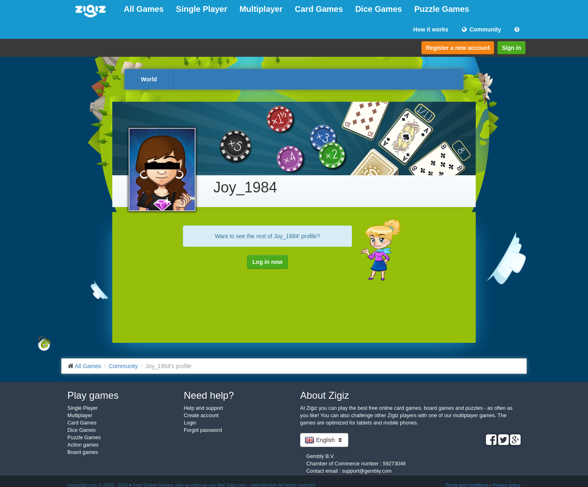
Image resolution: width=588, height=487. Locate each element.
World (149, 79)
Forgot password (203, 430)
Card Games (319, 8)
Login (190, 423)
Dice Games (378, 8)
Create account (201, 415)
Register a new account (458, 48)
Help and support (203, 408)
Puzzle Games (441, 8)
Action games (82, 445)
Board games (82, 452)
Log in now (267, 262)
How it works (430, 29)
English (324, 440)
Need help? (209, 395)
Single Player (201, 8)
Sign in (511, 48)
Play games (92, 395)
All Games (144, 8)
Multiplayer (261, 8)
